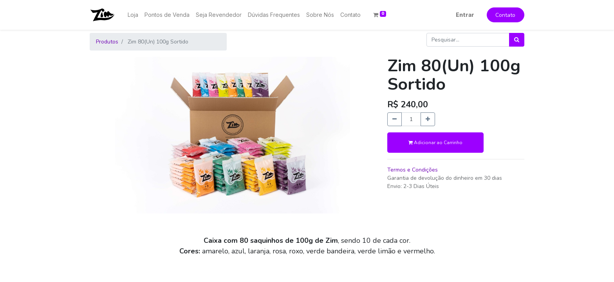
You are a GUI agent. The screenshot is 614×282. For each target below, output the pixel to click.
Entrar (465, 14)
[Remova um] (394, 119)
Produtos (107, 41)
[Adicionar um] (428, 119)
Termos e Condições (412, 170)
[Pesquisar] (516, 40)
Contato (505, 15)
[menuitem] (133, 14)
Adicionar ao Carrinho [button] (435, 142)
